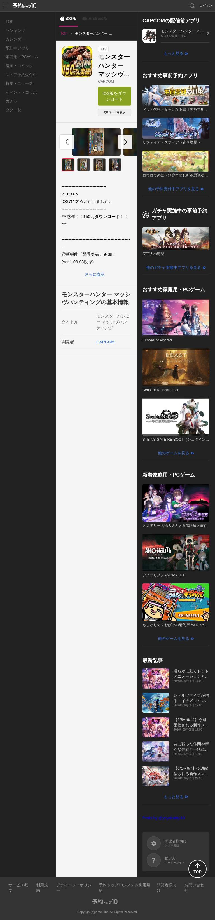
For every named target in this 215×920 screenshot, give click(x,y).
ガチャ (11, 101)
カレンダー (15, 39)
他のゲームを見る (173, 453)
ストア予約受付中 (21, 74)
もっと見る (173, 53)
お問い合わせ (194, 888)
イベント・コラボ (21, 92)
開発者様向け (166, 888)
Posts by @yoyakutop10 (163, 818)
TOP (10, 21)
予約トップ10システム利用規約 (124, 888)
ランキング (15, 30)
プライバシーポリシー (74, 888)
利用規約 (42, 888)
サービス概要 (18, 888)
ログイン (206, 5)
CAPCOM (106, 81)
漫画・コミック (19, 66)
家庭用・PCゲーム (22, 57)
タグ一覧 (13, 110)
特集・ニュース (19, 83)
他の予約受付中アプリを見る (173, 189)
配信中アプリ (17, 48)
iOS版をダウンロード (114, 96)
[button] (125, 142)
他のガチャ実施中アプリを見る (173, 267)
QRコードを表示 (114, 112)
